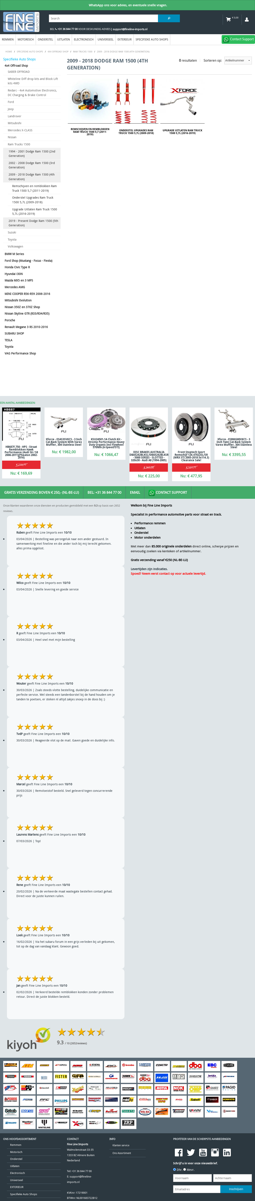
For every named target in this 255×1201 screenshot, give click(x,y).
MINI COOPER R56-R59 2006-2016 (27, 294)
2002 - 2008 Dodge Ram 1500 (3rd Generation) (32, 165)
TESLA (8, 340)
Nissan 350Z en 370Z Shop (22, 307)
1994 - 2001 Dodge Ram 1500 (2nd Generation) (32, 153)
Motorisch (26, 39)
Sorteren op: (228, 60)
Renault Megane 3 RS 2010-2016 (26, 327)
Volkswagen (15, 246)
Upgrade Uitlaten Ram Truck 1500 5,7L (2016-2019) (34, 211)
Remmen (8, 39)
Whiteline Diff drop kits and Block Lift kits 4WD (33, 81)
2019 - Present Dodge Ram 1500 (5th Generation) (33, 223)
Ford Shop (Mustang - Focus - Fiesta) (28, 261)
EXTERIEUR (125, 39)
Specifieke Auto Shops (152, 39)
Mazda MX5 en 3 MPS (19, 280)
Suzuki (12, 232)
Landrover (14, 116)
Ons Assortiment (121, 1153)
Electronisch (84, 39)
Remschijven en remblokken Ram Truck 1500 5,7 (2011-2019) (34, 188)
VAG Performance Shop (20, 353)
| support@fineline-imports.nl (129, 29)
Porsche (10, 320)
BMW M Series (14, 254)
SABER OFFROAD (19, 72)
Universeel (106, 39)
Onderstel (45, 39)
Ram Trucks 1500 (19, 144)
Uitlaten (63, 39)
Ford (11, 102)
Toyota (12, 239)
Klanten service (120, 1145)
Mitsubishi (14, 123)
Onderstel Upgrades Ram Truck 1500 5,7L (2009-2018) (32, 199)
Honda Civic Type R (17, 267)
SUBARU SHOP (14, 333)
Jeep (11, 109)
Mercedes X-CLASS (20, 130)
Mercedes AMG (15, 287)
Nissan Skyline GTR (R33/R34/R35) (27, 313)
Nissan (12, 137)
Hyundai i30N (14, 274)
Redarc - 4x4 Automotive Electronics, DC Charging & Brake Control (32, 92)
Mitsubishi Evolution (18, 300)
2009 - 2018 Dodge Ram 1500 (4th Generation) (32, 176)
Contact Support (168, 493)
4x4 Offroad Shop (16, 66)
